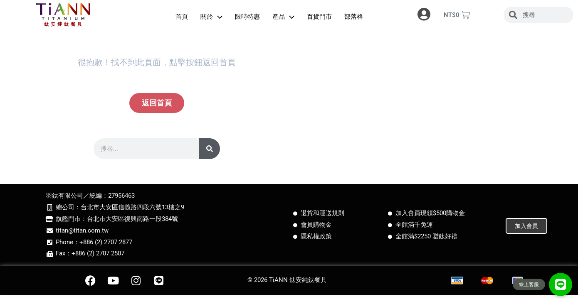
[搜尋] (209, 148)
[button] (560, 284)
